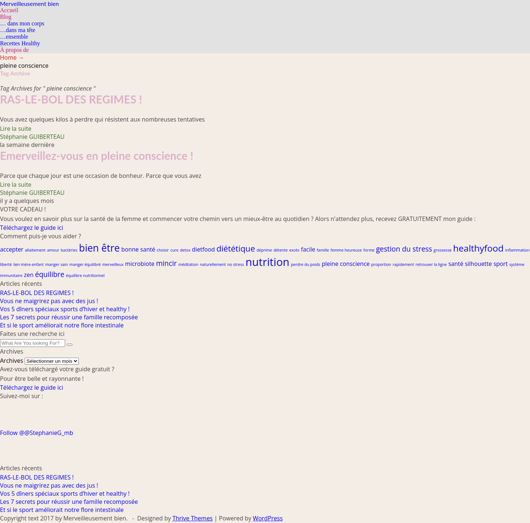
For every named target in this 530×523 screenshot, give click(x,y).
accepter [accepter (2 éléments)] (12, 249)
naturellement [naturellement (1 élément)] (213, 264)
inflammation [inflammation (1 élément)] (517, 250)
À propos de (14, 50)
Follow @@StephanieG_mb (36, 433)
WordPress (268, 518)
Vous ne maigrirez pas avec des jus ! (49, 301)
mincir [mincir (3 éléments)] (166, 263)
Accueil (9, 10)
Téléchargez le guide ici (31, 228)
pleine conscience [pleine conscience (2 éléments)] (346, 264)
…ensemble (14, 37)
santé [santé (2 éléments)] (455, 264)
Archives (11, 361)
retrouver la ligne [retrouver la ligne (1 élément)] (431, 264)
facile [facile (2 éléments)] (308, 249)
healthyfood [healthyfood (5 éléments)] (478, 248)
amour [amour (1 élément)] (53, 250)
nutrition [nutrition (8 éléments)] (267, 262)
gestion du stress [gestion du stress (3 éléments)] (404, 249)
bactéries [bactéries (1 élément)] (69, 250)
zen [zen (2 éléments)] (28, 275)
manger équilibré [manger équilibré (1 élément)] (85, 264)
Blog (5, 17)
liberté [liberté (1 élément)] (6, 264)
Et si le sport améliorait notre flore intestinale (62, 325)
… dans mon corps (22, 23)
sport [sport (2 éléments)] (501, 264)
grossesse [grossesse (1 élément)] (443, 250)
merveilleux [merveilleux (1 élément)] (113, 264)
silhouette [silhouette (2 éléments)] (478, 264)
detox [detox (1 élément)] (185, 250)
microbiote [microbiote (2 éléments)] (140, 264)
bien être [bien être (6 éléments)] (99, 248)
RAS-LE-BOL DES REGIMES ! (71, 99)
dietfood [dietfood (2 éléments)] (203, 249)
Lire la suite (15, 128)
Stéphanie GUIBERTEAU (32, 137)
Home (12, 57)
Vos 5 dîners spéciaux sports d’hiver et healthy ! (65, 309)
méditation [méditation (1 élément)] (188, 264)
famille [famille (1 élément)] (323, 250)
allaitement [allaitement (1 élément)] (35, 250)
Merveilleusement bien (29, 3)
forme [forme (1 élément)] (368, 250)
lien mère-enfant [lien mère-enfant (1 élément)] (28, 264)
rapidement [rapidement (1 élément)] (403, 264)
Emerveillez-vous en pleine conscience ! (96, 155)
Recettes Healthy (20, 43)
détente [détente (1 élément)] (280, 250)
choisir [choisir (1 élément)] (163, 250)
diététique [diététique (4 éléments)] (235, 248)
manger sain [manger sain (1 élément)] (56, 264)
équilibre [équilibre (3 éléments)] (49, 274)
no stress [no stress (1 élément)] (235, 264)
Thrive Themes (192, 518)
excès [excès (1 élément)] (294, 250)
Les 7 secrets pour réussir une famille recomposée (69, 317)
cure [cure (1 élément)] (174, 250)
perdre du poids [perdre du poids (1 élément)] (305, 264)
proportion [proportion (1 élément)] (381, 264)
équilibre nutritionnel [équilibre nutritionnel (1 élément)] (85, 275)
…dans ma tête (17, 30)
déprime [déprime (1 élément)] (264, 250)
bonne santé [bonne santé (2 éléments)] (138, 249)
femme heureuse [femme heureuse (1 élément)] (346, 250)
